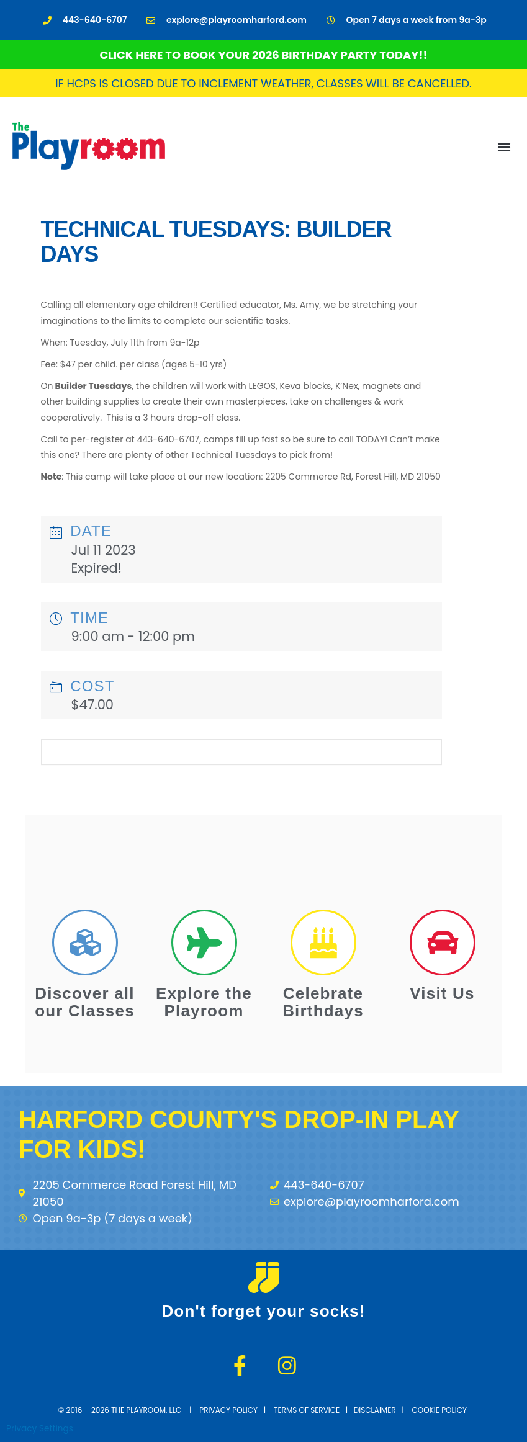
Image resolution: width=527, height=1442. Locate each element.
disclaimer (375, 1410)
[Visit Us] (442, 942)
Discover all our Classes (85, 1002)
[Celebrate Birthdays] (323, 942)
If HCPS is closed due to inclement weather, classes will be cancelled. (263, 83)
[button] (504, 146)
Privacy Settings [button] (39, 1429)
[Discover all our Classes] (85, 942)
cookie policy (440, 1410)
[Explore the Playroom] (204, 942)
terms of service (307, 1410)
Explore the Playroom (204, 1002)
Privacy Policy (228, 1410)
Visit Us (442, 993)
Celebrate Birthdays (323, 1002)
